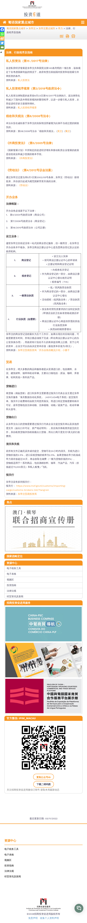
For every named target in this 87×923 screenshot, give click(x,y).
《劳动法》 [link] (24, 185)
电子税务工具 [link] (14, 568)
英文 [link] (59, 131)
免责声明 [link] (33, 918)
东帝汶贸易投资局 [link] (27, 494)
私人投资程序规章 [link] (27, 107)
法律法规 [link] (11, 590)
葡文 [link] (67, 131)
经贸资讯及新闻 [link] (15, 596)
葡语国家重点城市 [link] (21, 22)
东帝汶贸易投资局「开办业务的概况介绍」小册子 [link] (44, 350)
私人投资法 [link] (24, 80)
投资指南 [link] (11, 585)
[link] (43, 14)
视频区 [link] (10, 579)
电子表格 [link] (11, 573)
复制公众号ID (43, 777)
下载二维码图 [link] (44, 784)
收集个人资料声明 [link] (49, 918)
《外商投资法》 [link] (26, 158)
